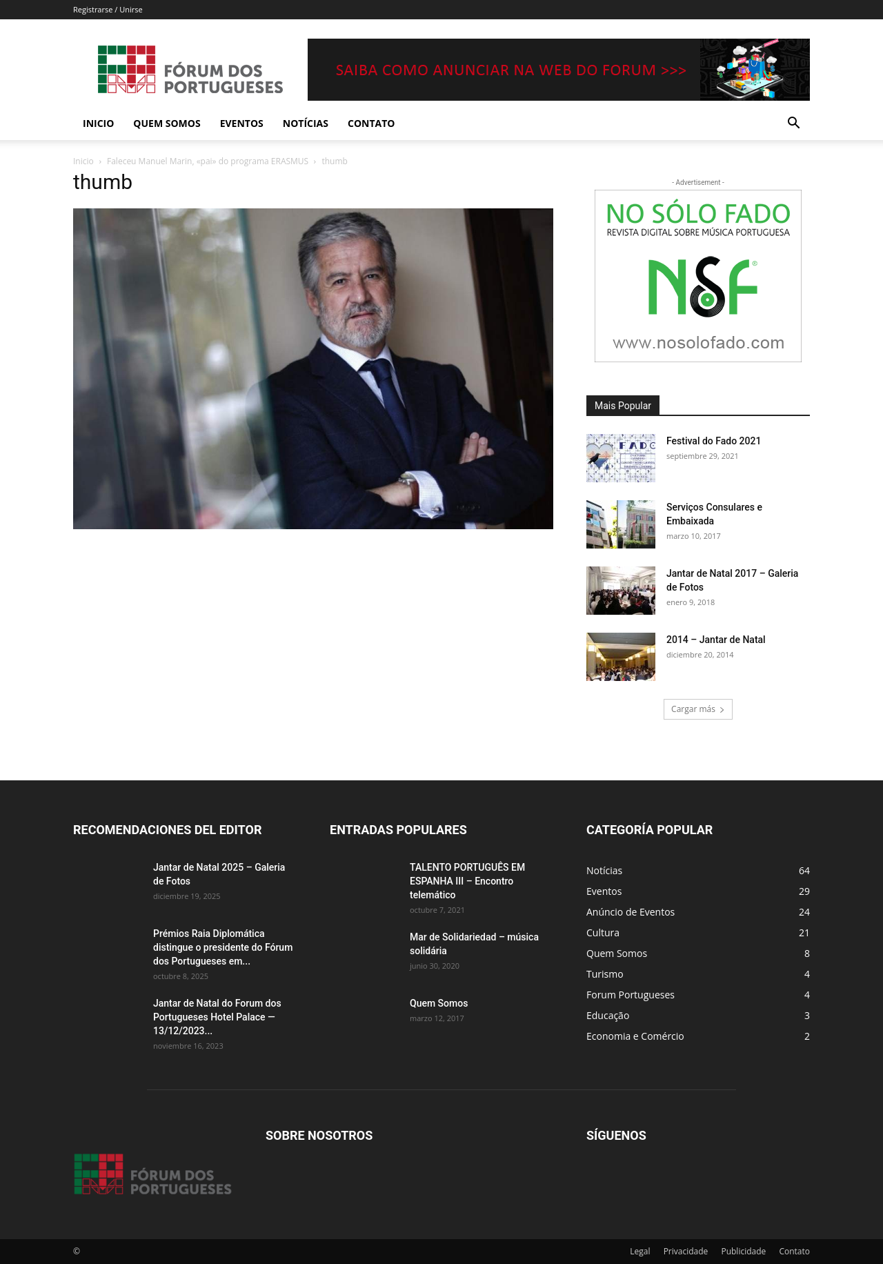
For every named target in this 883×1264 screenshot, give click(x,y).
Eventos (242, 123)
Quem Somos (166, 123)
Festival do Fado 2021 (713, 440)
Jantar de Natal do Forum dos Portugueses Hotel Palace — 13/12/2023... (217, 1017)
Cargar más (698, 709)
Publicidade (743, 1251)
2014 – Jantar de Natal (716, 639)
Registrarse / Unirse (108, 9)
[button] (793, 124)
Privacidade (686, 1251)
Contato (371, 123)
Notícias (305, 123)
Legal (640, 1251)
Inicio (98, 123)
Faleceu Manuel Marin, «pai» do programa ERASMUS (207, 161)
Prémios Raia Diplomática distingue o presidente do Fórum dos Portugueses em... (222, 947)
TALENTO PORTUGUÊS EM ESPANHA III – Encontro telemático (467, 881)
